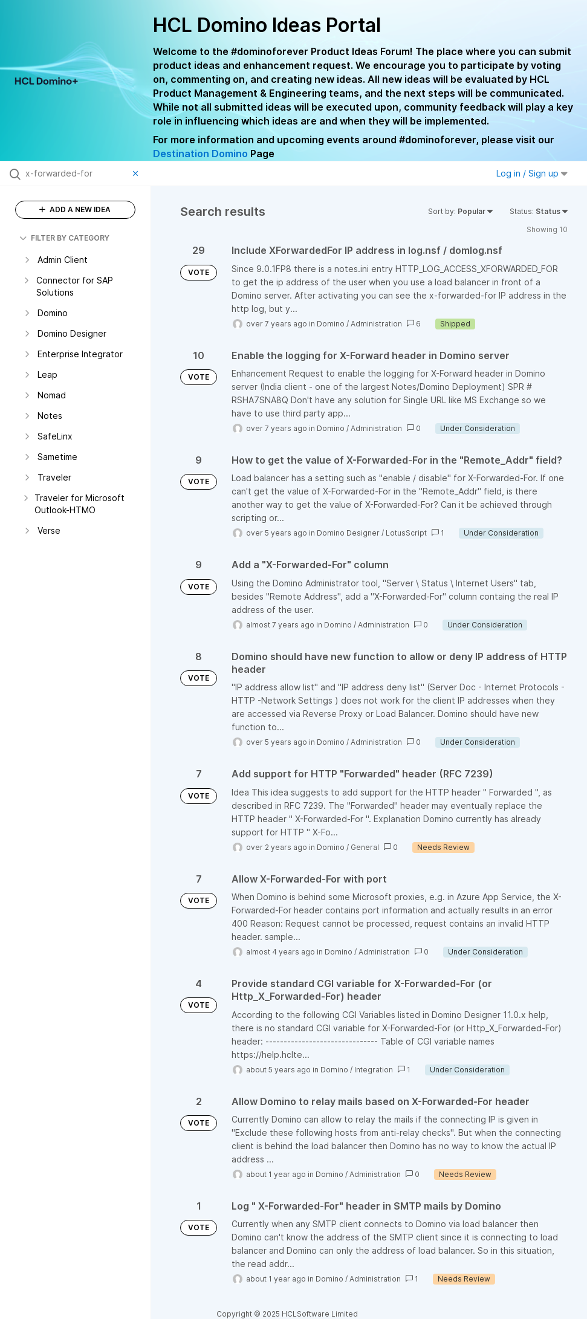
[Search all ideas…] (76, 173)
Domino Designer (348, 532)
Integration (373, 1069)
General (365, 847)
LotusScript (406, 532)
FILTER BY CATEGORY (64, 237)
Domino (331, 323)
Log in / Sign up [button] (532, 173)
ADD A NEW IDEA (75, 209)
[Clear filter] (137, 173)
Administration (376, 323)
